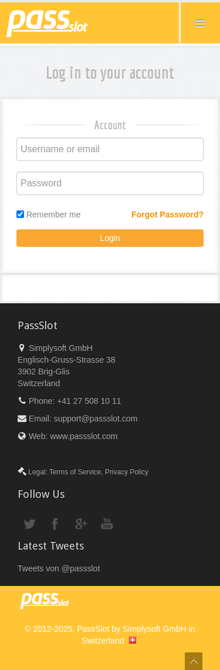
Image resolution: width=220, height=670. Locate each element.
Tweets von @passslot (59, 568)
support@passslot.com (96, 418)
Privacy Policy (126, 472)
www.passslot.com (83, 436)
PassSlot (93, 629)
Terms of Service (75, 472)
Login (110, 238)
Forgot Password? (167, 214)
